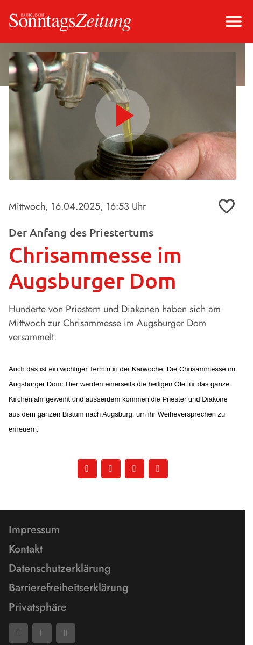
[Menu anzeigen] (233, 21)
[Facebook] (18, 633)
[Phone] (65, 633)
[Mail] (42, 633)
